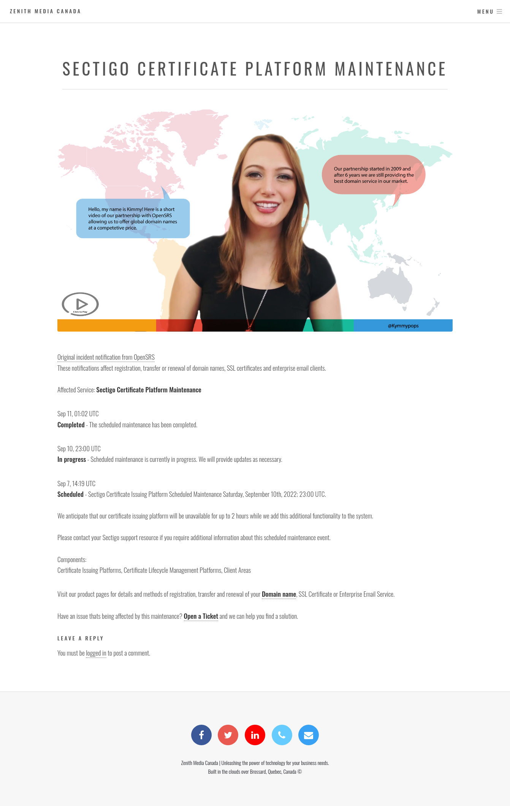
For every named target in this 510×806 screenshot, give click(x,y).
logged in (96, 652)
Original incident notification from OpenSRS (106, 357)
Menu (485, 11)
